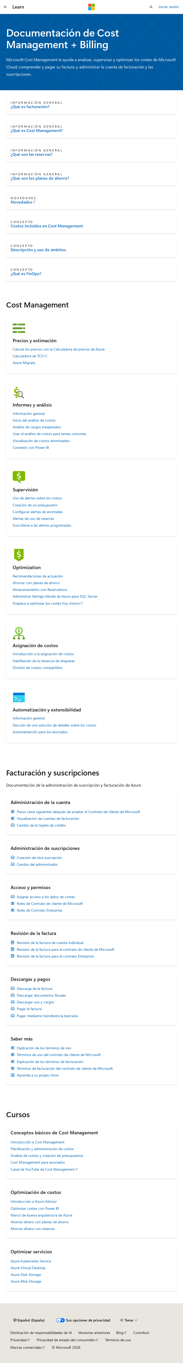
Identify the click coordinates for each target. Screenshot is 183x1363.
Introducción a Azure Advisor (34, 1201)
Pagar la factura (29, 1008)
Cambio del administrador (37, 864)
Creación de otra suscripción (39, 857)
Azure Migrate (24, 362)
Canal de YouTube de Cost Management (43, 1169)
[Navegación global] (5, 7)
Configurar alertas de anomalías (38, 511)
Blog (119, 1332)
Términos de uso (118, 1339)
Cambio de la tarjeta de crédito (41, 825)
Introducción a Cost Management (37, 1142)
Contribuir (141, 1332)
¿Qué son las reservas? (32, 154)
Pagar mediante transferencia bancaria (47, 1015)
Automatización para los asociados (40, 732)
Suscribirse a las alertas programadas (42, 525)
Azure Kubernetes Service (31, 1261)
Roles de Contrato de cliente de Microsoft (50, 903)
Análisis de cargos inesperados (37, 427)
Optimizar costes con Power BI (35, 1208)
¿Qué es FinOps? (26, 273)
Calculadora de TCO (28, 356)
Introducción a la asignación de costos (43, 654)
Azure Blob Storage (26, 1281)
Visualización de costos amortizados (41, 440)
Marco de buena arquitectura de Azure (41, 1215)
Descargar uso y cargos (35, 1002)
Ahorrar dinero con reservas (33, 1228)
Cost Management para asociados (38, 1162)
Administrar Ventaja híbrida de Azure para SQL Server (55, 596)
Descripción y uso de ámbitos (38, 249)
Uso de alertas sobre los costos (37, 498)
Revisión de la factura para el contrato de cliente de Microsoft (65, 949)
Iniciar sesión (168, 6)
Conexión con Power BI (31, 447)
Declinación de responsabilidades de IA (41, 1332)
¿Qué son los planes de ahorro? (40, 178)
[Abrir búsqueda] (151, 7)
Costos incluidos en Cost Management (47, 225)
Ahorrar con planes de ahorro (36, 583)
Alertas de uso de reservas (33, 518)
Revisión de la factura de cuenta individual (50, 942)
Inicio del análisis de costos (34, 420)
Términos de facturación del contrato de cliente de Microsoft (65, 1068)
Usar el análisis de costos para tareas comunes (49, 433)
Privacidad (18, 1339)
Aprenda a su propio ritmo (38, 1075)
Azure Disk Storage (26, 1274)
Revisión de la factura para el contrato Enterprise (55, 956)
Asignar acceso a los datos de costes (46, 896)
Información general (29, 413)
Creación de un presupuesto (35, 505)
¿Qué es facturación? (30, 106)
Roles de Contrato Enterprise (39, 910)
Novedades (21, 202)
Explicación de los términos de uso (44, 1048)
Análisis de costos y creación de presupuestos (47, 1155)
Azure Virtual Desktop (28, 1267)
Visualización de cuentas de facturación (48, 818)
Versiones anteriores (94, 1332)
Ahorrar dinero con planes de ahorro (40, 1221)
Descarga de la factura (34, 988)
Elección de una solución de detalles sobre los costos (54, 725)
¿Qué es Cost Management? (37, 130)
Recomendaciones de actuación (38, 576)
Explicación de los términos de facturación (50, 1061)
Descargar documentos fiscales (41, 995)
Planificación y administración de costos (42, 1148)
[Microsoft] (91, 7)
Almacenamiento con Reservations (40, 589)
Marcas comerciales (26, 1347)
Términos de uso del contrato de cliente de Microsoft (59, 1054)
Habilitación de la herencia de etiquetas (44, 661)
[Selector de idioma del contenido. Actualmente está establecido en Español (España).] (29, 1320)
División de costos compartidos (37, 667)
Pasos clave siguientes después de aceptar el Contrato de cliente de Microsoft (78, 811)
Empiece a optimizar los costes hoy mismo (46, 603)
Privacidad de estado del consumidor (66, 1339)
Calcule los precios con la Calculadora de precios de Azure (59, 349)
